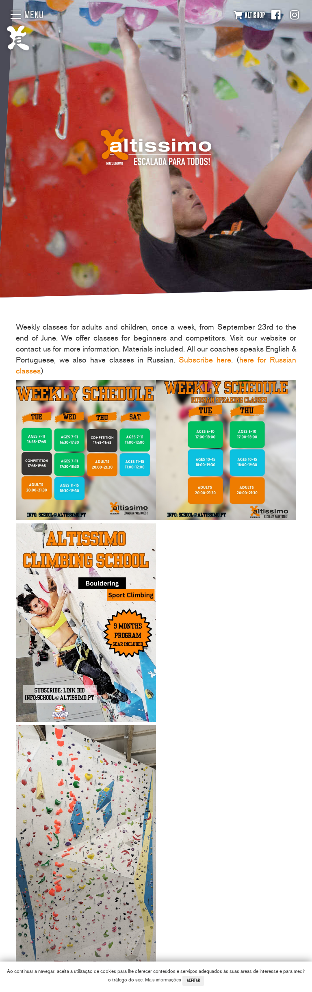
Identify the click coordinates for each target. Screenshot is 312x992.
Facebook (276, 15)
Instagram (294, 15)
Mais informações (163, 980)
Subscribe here (205, 360)
